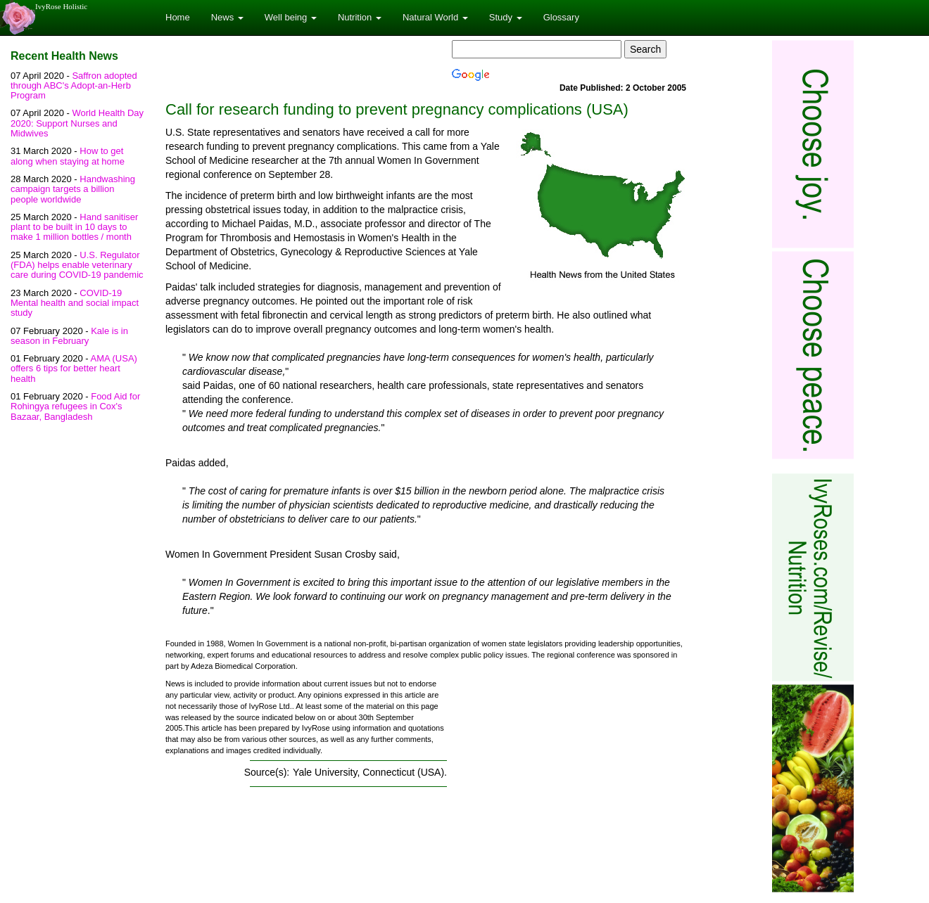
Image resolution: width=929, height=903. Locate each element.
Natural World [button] (435, 17)
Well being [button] (291, 17)
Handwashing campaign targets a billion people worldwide (73, 189)
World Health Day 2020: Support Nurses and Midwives (77, 123)
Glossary (561, 17)
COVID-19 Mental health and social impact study (75, 303)
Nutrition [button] (359, 17)
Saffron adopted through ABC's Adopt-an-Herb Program (74, 85)
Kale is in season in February (69, 336)
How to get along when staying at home (68, 156)
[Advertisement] (568, 775)
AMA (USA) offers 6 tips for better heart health (74, 368)
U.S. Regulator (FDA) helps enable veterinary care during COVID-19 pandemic (77, 265)
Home (177, 17)
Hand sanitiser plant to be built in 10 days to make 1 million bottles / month (74, 227)
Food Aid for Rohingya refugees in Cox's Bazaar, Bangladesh (75, 406)
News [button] (227, 17)
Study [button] (505, 17)
